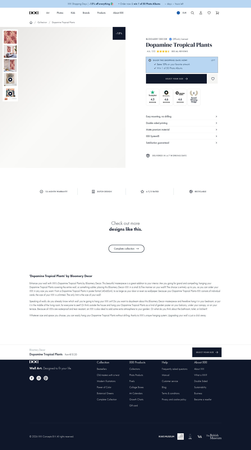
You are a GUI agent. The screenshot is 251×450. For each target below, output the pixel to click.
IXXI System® (182, 136)
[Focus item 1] (62, 100)
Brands (86, 12)
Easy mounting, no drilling (182, 116)
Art (47, 12)
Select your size (177, 78)
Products (101, 12)
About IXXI (118, 12)
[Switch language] (181, 13)
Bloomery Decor (156, 39)
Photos (60, 12)
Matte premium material (182, 129)
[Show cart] (217, 13)
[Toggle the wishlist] (209, 13)
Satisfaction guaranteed (182, 142)
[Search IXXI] (192, 13)
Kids (73, 12)
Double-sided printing (182, 122)
